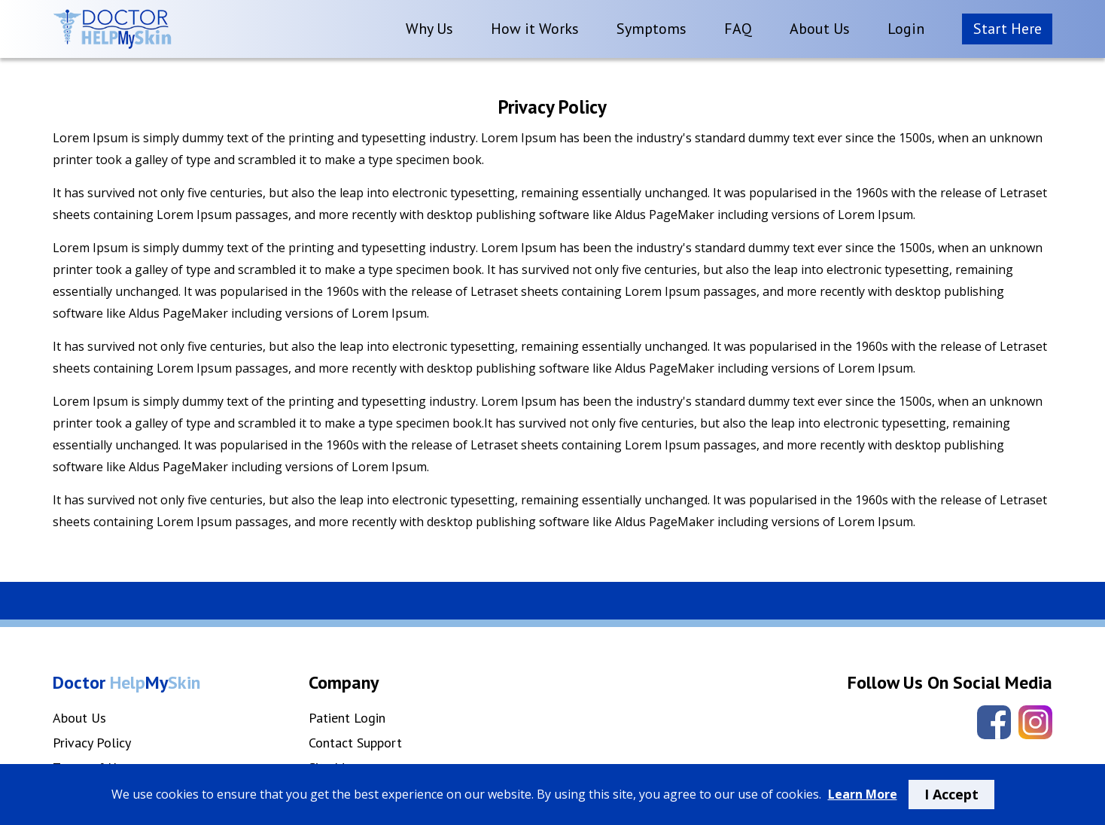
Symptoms (651, 28)
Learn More (862, 794)
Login (905, 28)
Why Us (429, 28)
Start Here (1007, 28)
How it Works (535, 28)
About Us (820, 28)
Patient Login (347, 718)
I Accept (951, 794)
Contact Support (355, 742)
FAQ (738, 28)
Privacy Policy (92, 742)
